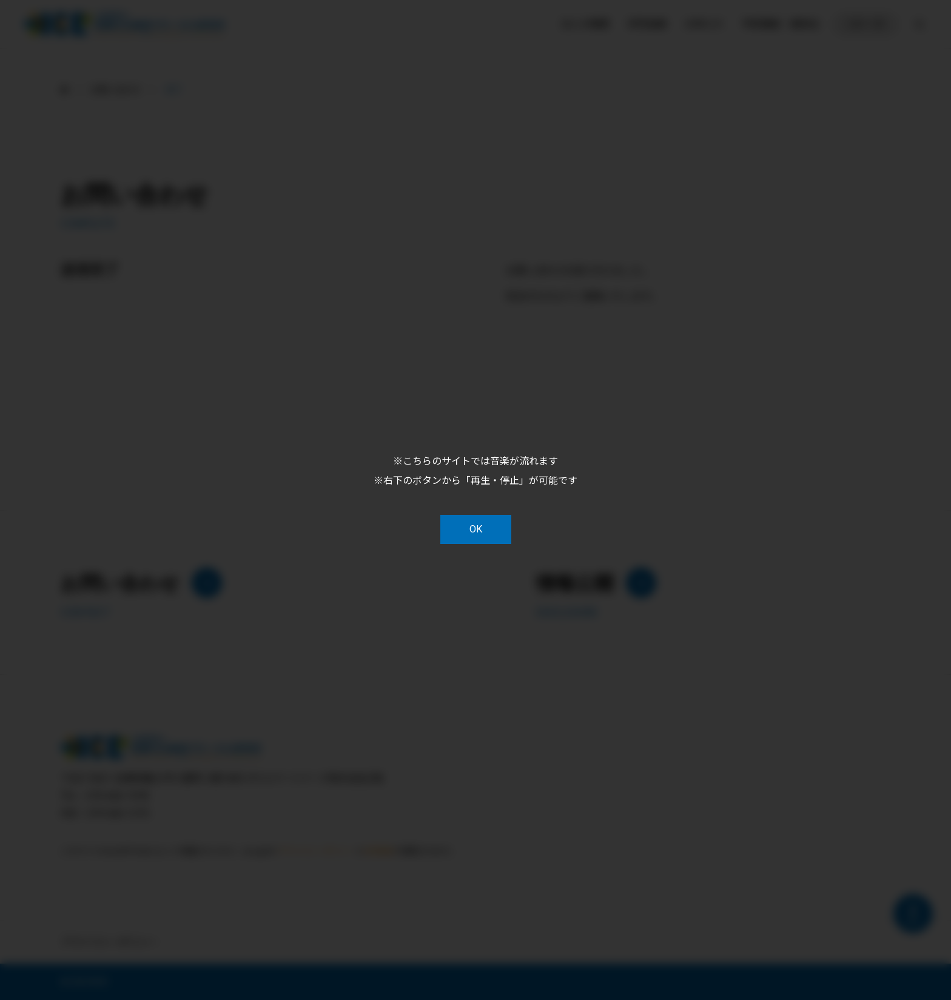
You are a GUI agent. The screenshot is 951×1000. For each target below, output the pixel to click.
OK (475, 529)
